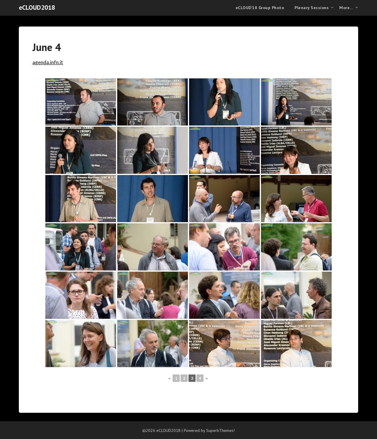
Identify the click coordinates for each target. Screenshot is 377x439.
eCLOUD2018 (37, 7)
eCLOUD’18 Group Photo (260, 7)
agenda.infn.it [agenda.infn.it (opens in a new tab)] (47, 62)
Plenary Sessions (312, 7)
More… (346, 7)
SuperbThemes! (220, 430)
